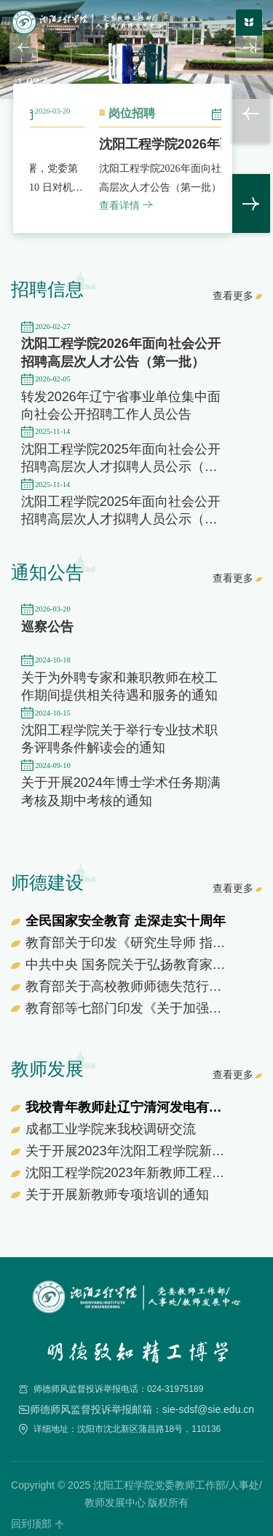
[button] (23, 47)
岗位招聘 (212, 113)
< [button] (251, 113)
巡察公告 (47, 626)
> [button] (251, 203)
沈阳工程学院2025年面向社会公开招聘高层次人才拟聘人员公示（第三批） (121, 519)
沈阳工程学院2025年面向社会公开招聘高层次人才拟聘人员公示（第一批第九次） (121, 467)
